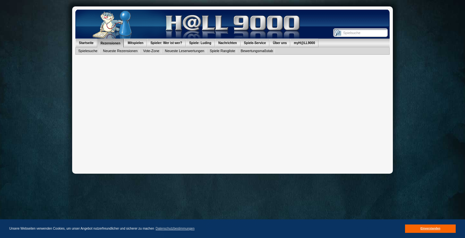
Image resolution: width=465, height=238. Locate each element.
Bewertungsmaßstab (257, 51)
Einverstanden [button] (430, 228)
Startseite (86, 43)
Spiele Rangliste (222, 51)
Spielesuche (87, 51)
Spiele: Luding (200, 43)
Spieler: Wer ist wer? (166, 43)
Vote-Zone (151, 51)
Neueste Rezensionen (120, 51)
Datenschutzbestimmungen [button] (175, 228)
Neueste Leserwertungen (184, 51)
